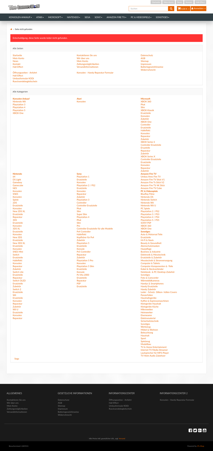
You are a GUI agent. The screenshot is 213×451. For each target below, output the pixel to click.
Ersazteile (145, 147)
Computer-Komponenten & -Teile (157, 266)
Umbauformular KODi (23, 78)
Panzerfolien (147, 295)
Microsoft (55, 17)
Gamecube (18, 185)
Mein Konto (169, 2)
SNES (15, 194)
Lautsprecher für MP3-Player (155, 352)
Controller (145, 124)
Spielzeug (145, 341)
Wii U (15, 309)
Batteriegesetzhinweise (152, 66)
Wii (14, 295)
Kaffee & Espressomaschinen (155, 300)
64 (14, 176)
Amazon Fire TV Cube (151, 188)
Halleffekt (145, 130)
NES (15, 188)
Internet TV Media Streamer (154, 350)
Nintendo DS (147, 197)
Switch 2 (17, 289)
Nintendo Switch (149, 199)
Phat (143, 104)
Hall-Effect (200, 2)
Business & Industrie (150, 251)
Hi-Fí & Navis (147, 240)
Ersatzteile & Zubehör (151, 257)
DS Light (17, 179)
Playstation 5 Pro (85, 260)
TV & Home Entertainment (154, 347)
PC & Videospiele (141, 17)
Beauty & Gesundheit (151, 243)
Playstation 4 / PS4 (150, 217)
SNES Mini (18, 251)
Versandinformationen (87, 66)
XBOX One (18, 113)
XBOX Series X (148, 156)
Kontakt (189, 2)
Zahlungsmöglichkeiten (88, 64)
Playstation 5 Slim (85, 266)
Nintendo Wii (19, 101)
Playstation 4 (19, 107)
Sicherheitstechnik (150, 321)
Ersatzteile (146, 113)
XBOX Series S (148, 142)
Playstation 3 (19, 104)
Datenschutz (147, 55)
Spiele (15, 199)
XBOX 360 (146, 101)
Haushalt (145, 335)
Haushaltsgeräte (148, 298)
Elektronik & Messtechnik (153, 254)
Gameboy (17, 182)
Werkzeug (145, 326)
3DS (15, 220)
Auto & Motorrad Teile (151, 234)
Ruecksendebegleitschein (25, 81)
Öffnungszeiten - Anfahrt (25, 72)
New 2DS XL (19, 211)
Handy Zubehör (148, 289)
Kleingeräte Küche (149, 306)
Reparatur (145, 136)
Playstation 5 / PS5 (150, 220)
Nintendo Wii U (148, 205)
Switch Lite (18, 272)
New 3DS (17, 237)
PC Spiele (145, 208)
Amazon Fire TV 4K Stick (153, 185)
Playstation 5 (19, 110)
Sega (87, 17)
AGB (143, 58)
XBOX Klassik (147, 110)
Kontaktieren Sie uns (87, 55)
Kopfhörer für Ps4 (85, 237)
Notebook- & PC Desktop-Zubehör (158, 272)
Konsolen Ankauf (20, 17)
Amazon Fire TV (116, 17)
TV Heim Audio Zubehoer (153, 355)
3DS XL (16, 228)
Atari (40, 17)
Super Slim (82, 214)
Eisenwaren (146, 315)
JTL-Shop (200, 446)
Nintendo (73, 17)
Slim (143, 107)
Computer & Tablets (150, 263)
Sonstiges (162, 17)
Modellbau (146, 344)
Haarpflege (146, 248)
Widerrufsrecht (148, 69)
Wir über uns (83, 58)
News (179, 2)
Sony (98, 17)
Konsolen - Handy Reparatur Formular (95, 72)
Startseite (156, 2)
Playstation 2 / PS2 (86, 185)
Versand (122, 438)
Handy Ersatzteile (149, 286)
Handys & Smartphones (152, 283)
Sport (143, 338)
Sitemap (145, 61)
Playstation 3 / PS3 (150, 214)
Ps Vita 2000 (83, 274)
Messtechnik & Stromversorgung (156, 260)
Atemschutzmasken (150, 246)
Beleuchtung (147, 332)
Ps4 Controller (84, 231)
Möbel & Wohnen (149, 329)
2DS (15, 202)
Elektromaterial (148, 318)
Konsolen (81, 101)
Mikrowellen (147, 309)
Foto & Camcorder (150, 277)
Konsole (81, 248)
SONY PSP (146, 222)
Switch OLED (19, 280)
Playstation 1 (83, 176)
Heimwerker (147, 312)
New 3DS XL (19, 243)
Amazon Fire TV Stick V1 (153, 179)
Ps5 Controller (84, 251)
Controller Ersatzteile (151, 145)
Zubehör (145, 118)
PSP (79, 283)
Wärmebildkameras (150, 280)
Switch (16, 254)
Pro (78, 225)
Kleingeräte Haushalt (151, 303)
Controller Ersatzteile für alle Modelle (95, 228)
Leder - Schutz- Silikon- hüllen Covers (159, 292)
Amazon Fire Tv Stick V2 (152, 182)
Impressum (146, 64)
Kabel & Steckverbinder (152, 269)
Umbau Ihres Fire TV (151, 176)
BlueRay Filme (147, 194)
